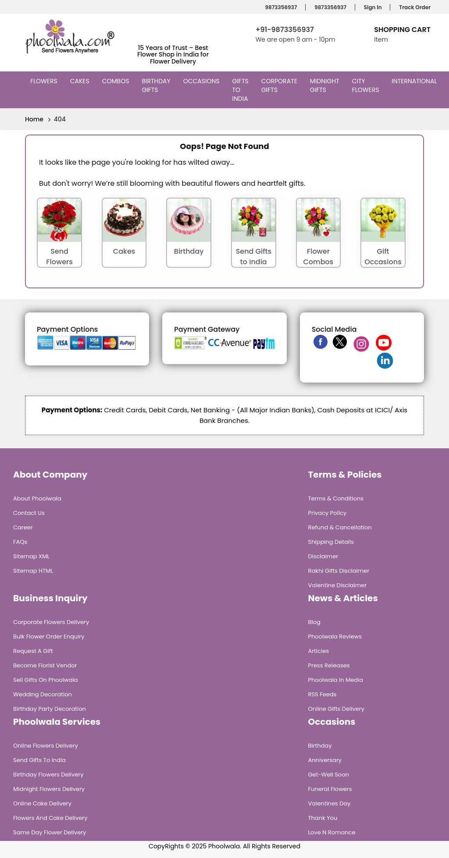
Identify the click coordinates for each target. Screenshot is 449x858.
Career (23, 527)
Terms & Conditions (336, 498)
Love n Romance (332, 832)
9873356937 (280, 7)
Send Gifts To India (39, 760)
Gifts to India (241, 90)
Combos (117, 81)
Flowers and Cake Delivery (50, 818)
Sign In (371, 7)
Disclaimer (323, 556)
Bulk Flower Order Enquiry (48, 636)
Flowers (45, 81)
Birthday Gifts (156, 85)
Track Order (413, 7)
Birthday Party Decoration (49, 709)
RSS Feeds (322, 694)
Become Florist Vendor (45, 665)
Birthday (320, 745)
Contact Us (29, 513)
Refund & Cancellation (340, 527)
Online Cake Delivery (42, 803)
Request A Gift (33, 651)
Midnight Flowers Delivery (49, 789)
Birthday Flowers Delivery (48, 774)
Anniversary (325, 760)
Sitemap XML (31, 556)
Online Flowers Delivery (45, 745)
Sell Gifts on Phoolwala (45, 680)
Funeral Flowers (330, 789)
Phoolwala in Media (335, 680)
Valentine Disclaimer (337, 585)
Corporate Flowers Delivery (51, 622)
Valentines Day (329, 803)
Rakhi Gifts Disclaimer (339, 571)
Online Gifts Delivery (336, 709)
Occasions (202, 81)
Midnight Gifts (324, 85)
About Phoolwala (37, 498)
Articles (318, 651)
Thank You (323, 818)
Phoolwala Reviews (335, 636)
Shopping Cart (402, 30)
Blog (314, 622)
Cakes (81, 81)
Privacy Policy (327, 513)
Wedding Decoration (42, 694)
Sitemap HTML (33, 571)
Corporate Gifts (279, 85)
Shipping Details (331, 542)
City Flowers (366, 85)
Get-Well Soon (328, 774)
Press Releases (329, 665)
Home (34, 119)
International (415, 81)
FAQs (20, 542)
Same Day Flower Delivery (49, 832)
